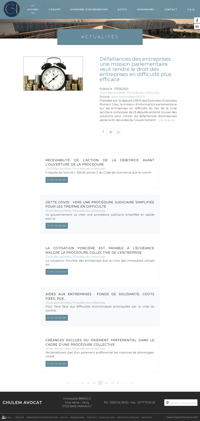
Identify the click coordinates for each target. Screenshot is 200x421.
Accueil (33, 9)
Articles (146, 417)
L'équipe (54, 9)
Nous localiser (183, 403)
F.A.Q (191, 9)
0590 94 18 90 (119, 402)
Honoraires (145, 9)
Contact (170, 9)
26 (94, 382)
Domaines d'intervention (89, 9)
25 (88, 382)
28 (106, 382)
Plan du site (107, 417)
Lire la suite (166, 120)
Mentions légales (128, 417)
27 (100, 382)
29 (112, 382)
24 (82, 382)
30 (118, 382)
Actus (122, 9)
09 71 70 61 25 (146, 402)
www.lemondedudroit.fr (128, 96)
